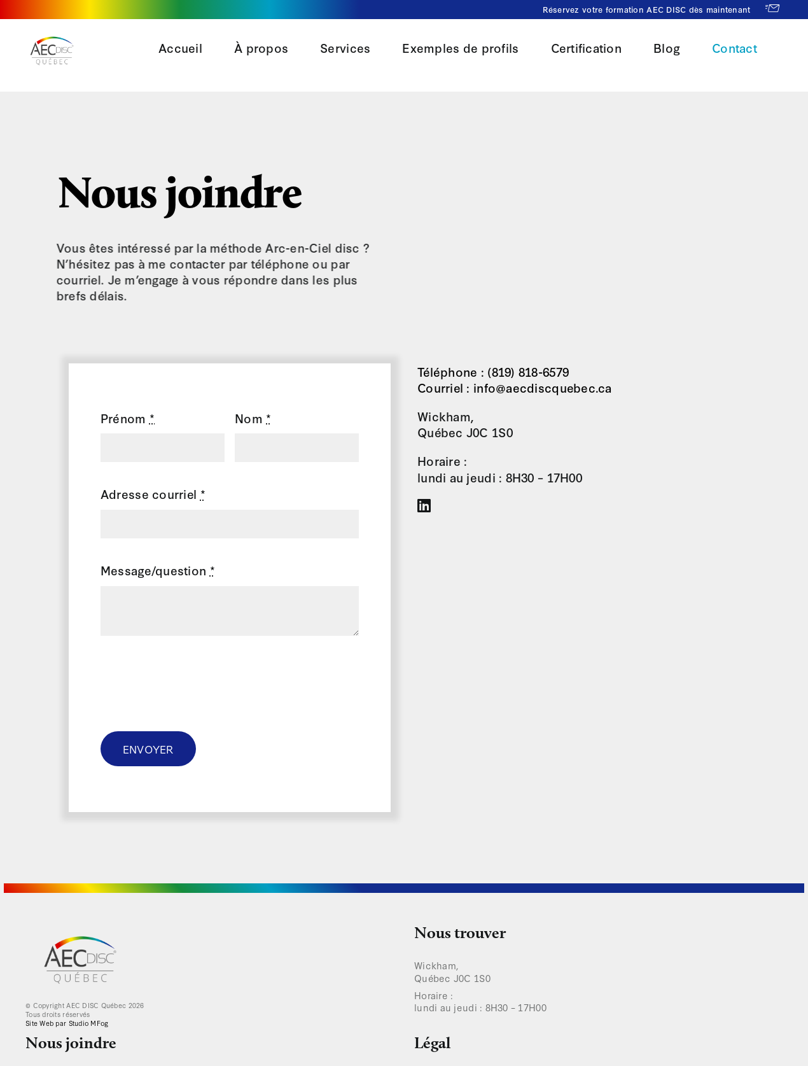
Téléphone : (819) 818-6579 (493, 371)
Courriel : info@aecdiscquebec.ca (514, 387)
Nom (253, 417)
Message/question (158, 570)
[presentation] (197, 683)
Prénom (128, 417)
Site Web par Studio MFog (66, 1023)
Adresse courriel (153, 493)
